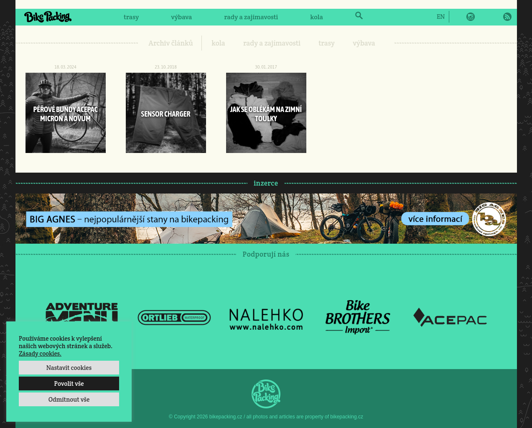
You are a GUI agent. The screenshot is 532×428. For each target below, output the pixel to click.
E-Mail (495, 17)
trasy (131, 17)
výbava (181, 17)
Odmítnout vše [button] (69, 399)
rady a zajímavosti (251, 17)
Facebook (458, 17)
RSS (507, 17)
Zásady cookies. (40, 353)
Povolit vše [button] (69, 383)
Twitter (483, 17)
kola (316, 17)
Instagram (470, 17)
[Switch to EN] (441, 16)
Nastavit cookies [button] (69, 368)
